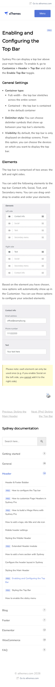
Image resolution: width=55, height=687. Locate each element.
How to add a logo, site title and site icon (25, 522)
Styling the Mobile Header (18, 538)
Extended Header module (21, 546)
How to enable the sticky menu (20, 598)
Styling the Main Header (17, 570)
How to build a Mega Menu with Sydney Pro (24, 512)
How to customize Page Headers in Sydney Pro (25, 500)
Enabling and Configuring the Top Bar (25, 580)
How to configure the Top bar (23, 490)
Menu (42, 13)
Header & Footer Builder (17, 482)
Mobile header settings (16, 530)
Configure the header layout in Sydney (24, 562)
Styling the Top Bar (18, 590)
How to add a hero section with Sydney (24, 554)
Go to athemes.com (40, 3)
